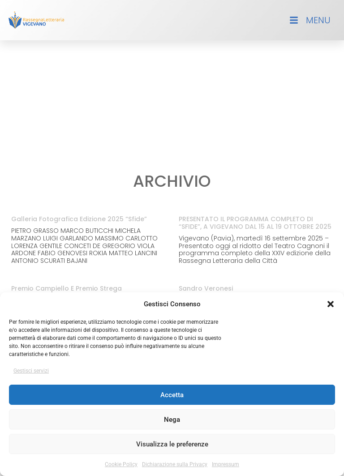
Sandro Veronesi (206, 288)
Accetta (172, 395)
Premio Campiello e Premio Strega (66, 288)
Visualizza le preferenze (172, 444)
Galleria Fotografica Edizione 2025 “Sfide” (79, 218)
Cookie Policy (121, 464)
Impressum (225, 464)
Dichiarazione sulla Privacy (174, 464)
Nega (172, 420)
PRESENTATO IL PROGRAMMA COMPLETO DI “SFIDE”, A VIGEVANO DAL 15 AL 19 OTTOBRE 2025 (255, 222)
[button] (330, 304)
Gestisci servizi (31, 371)
